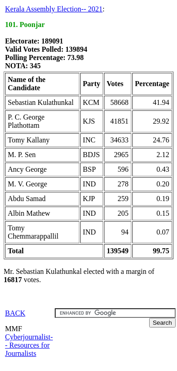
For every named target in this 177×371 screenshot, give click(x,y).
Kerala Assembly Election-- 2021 (54, 9)
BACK (15, 313)
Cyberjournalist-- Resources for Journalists (29, 345)
